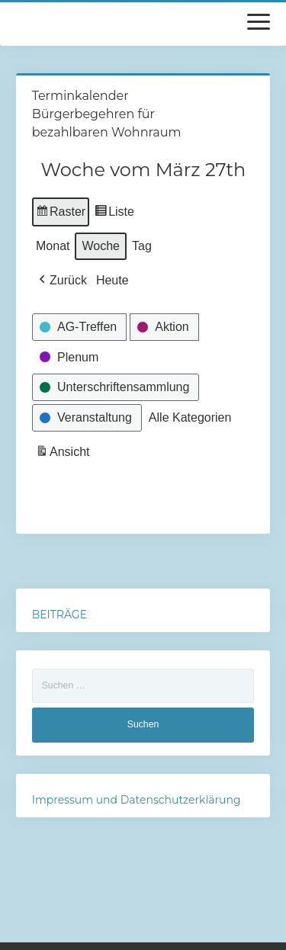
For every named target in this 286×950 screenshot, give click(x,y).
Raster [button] (60, 213)
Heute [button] (112, 280)
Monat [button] (52, 245)
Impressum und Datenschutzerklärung (136, 800)
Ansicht (64, 454)
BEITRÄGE (59, 614)
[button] (61, 280)
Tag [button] (142, 245)
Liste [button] (114, 213)
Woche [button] (101, 245)
